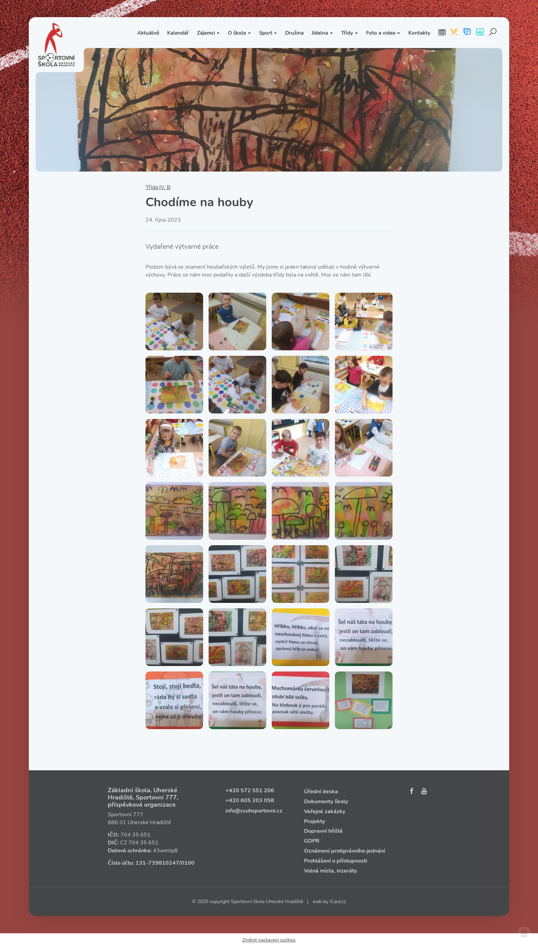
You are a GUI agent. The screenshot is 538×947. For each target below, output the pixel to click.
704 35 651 (135, 835)
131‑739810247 (157, 863)
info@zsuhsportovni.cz (253, 811)
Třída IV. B (158, 187)
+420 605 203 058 (249, 800)
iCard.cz (338, 901)
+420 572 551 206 (249, 790)
